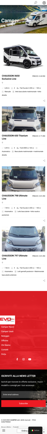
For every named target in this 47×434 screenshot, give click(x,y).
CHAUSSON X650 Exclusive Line (11, 77)
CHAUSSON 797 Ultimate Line (14, 257)
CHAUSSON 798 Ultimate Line (14, 197)
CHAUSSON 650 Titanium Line (15, 137)
